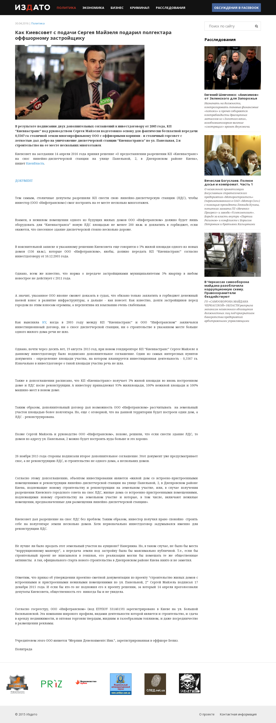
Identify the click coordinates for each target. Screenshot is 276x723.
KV (44, 322)
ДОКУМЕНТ (24, 181)
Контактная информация (238, 714)
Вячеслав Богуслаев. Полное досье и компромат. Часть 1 (228, 182)
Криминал (139, 7)
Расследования (170, 7)
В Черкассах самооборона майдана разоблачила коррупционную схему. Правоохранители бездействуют (226, 289)
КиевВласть (35, 163)
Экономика (93, 7)
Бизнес (117, 7)
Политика (66, 7)
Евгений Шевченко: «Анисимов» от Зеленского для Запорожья (231, 96)
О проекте (207, 714)
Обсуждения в (236, 7)
